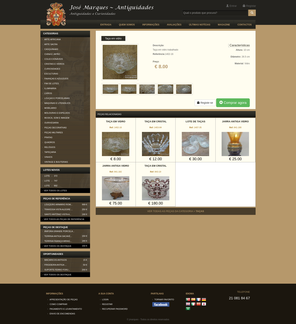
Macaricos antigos (66, 260)
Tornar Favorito (163, 299)
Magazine (224, 24)
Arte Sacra (50, 44)
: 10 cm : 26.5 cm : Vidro (240, 57)
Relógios (48, 147)
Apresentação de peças (63, 299)
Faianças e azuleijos (55, 78)
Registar (249, 5)
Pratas (47, 137)
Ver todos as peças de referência (63, 219)
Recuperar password (114, 309)
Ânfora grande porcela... (66, 232)
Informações (150, 24)
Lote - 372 (49, 176)
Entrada (105, 24)
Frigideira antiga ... (66, 265)
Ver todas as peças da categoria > (175, 211)
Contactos (244, 24)
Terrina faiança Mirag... (66, 242)
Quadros (48, 142)
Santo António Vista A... (66, 214)
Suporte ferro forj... (66, 269)
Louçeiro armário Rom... (66, 204)
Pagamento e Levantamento (65, 309)
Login (104, 299)
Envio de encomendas (61, 314)
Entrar (231, 5)
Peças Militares (52, 132)
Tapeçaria (49, 152)
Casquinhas (50, 49)
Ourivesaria (50, 123)
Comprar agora (233, 103)
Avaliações (174, 24)
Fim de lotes (50, 83)
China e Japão (51, 54)
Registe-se (205, 102)
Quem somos (127, 24)
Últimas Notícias (199, 24)
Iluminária (49, 88)
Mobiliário (49, 108)
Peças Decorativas (54, 127)
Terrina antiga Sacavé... (66, 237)
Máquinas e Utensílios (56, 103)
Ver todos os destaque (56, 246)
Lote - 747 (49, 181)
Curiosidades (51, 69)
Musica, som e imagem (55, 118)
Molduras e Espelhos (56, 113)
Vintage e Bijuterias (55, 162)
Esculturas (50, 74)
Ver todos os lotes (54, 190)
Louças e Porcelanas (56, 98)
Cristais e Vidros (53, 64)
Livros (47, 93)
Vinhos (47, 157)
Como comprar (57, 304)
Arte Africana (51, 39)
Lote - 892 (49, 186)
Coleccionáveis (52, 59)
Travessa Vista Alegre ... (66, 209)
